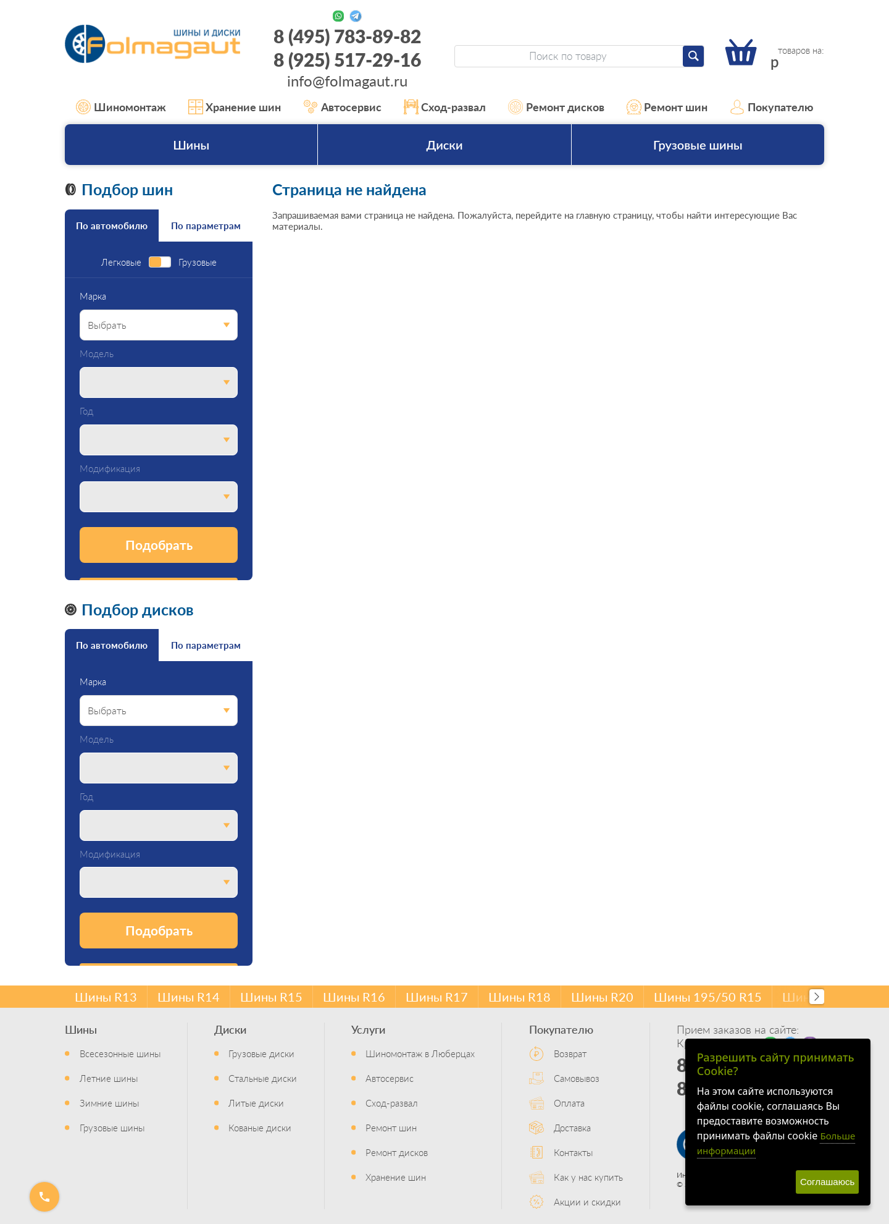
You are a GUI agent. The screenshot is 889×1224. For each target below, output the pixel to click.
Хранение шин (235, 106)
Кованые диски (259, 1127)
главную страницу (614, 214)
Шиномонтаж (121, 106)
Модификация (110, 469)
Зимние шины (109, 1102)
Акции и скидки (587, 1201)
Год (86, 411)
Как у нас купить (588, 1176)
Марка (93, 296)
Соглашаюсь (827, 1182)
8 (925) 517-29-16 (347, 59)
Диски (444, 144)
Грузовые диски (261, 1053)
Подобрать (159, 545)
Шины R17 (437, 996)
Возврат (570, 1053)
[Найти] (693, 56)
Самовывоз (576, 1077)
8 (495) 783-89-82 (347, 36)
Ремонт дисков (556, 106)
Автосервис (342, 106)
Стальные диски (262, 1077)
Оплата (569, 1102)
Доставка (572, 1127)
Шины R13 (106, 996)
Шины (191, 144)
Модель (97, 354)
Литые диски (256, 1102)
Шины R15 (271, 996)
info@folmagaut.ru (347, 80)
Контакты (573, 1152)
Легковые (121, 262)
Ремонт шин (667, 106)
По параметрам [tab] (206, 225)
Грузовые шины (698, 144)
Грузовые (197, 262)
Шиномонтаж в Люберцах (420, 1053)
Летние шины (109, 1077)
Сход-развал (445, 106)
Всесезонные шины (120, 1053)
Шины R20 (602, 996)
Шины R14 (188, 996)
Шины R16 (354, 996)
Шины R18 (519, 996)
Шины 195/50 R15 (708, 996)
